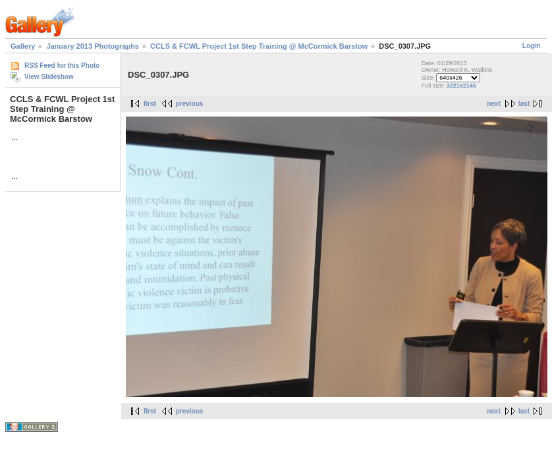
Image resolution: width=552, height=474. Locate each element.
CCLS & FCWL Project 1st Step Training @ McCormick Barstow (260, 46)
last (524, 103)
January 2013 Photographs (92, 46)
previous (190, 103)
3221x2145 (461, 85)
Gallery (23, 46)
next (494, 103)
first (150, 103)
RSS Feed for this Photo (61, 65)
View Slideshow (49, 76)
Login (531, 45)
